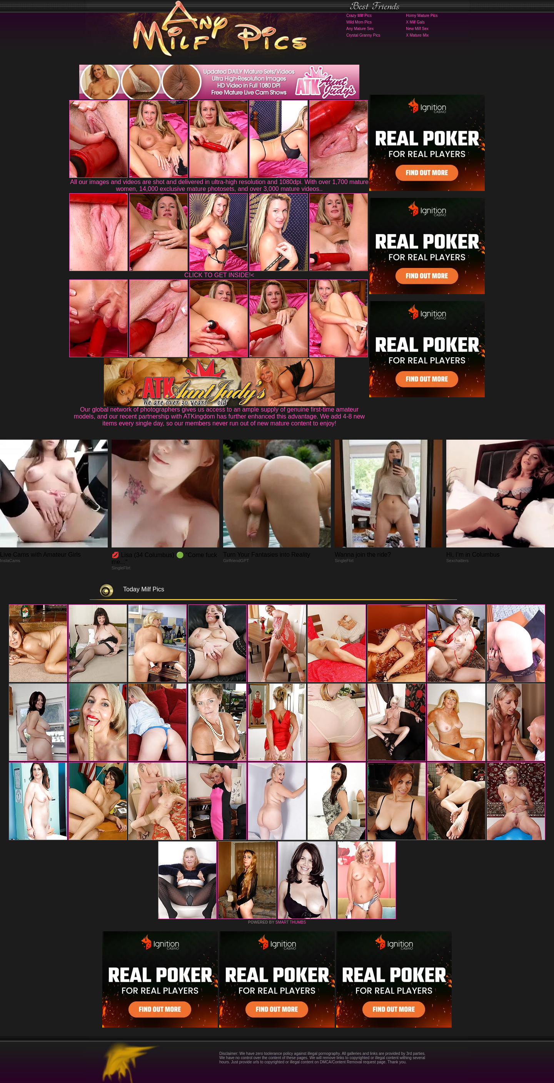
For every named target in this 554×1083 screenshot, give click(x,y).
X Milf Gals (415, 22)
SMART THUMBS (290, 922)
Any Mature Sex (360, 29)
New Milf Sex (417, 29)
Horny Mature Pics (421, 15)
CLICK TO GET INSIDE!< (219, 275)
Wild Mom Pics (359, 22)
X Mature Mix (417, 35)
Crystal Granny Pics (363, 35)
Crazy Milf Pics (359, 15)
